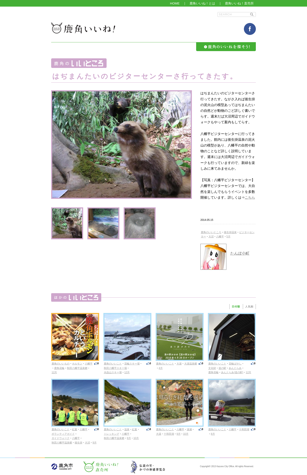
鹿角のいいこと (113, 363)
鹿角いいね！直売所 (239, 3)
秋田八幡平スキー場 (115, 368)
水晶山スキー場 (113, 372)
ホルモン (77, 363)
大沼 (211, 236)
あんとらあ (235, 368)
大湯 (179, 363)
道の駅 (222, 368)
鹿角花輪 (59, 368)
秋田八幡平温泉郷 (77, 368)
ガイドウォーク (61, 438)
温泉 (126, 429)
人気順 (249, 306)
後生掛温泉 (230, 232)
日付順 (236, 306)
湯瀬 (189, 429)
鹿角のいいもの (61, 363)
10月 (136, 438)
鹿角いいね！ (83, 27)
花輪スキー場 (132, 363)
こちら (250, 197)
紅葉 (74, 429)
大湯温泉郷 (190, 363)
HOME (175, 3)
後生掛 (78, 442)
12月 (54, 372)
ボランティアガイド (63, 433)
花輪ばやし (235, 363)
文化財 (212, 368)
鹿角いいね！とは (202, 3)
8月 (213, 433)
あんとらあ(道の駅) (232, 372)
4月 (161, 368)
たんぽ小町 (239, 253)
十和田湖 (169, 433)
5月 (228, 236)
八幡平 (220, 236)
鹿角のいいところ (211, 232)
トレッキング (111, 433)
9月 (95, 442)
